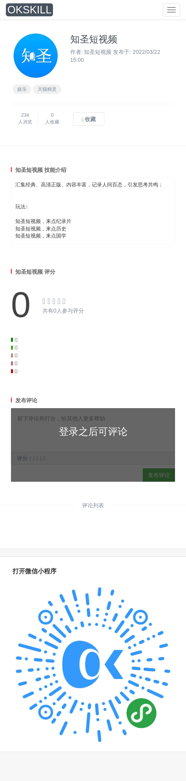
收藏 (88, 119)
